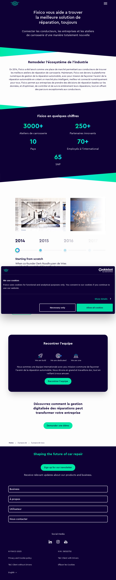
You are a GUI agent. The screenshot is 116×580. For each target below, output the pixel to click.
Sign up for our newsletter (58, 467)
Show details (101, 299)
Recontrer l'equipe (58, 381)
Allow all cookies (94, 307)
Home (11, 443)
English (12, 572)
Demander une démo (58, 426)
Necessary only (57, 307)
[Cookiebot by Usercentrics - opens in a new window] (101, 270)
